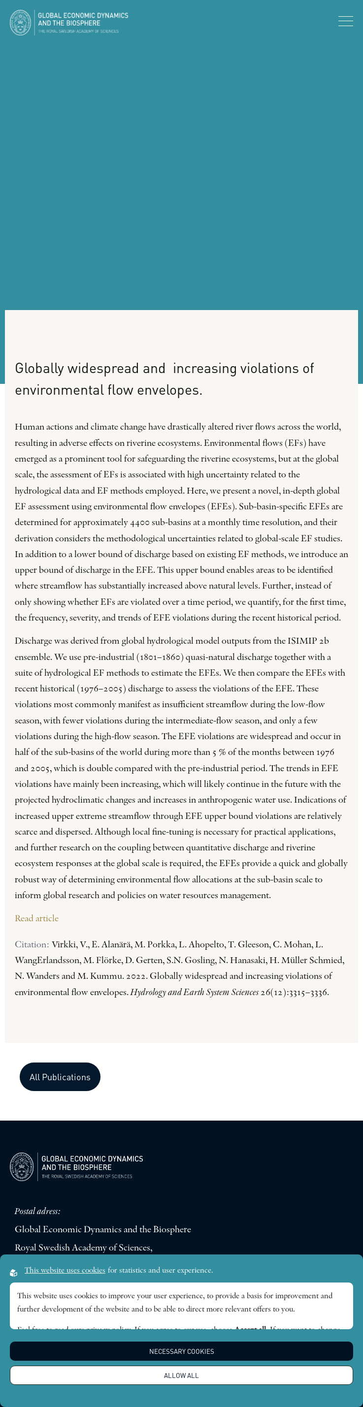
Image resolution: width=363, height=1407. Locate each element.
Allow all (181, 1375)
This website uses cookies (65, 1271)
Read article (37, 919)
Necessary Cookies (181, 1351)
